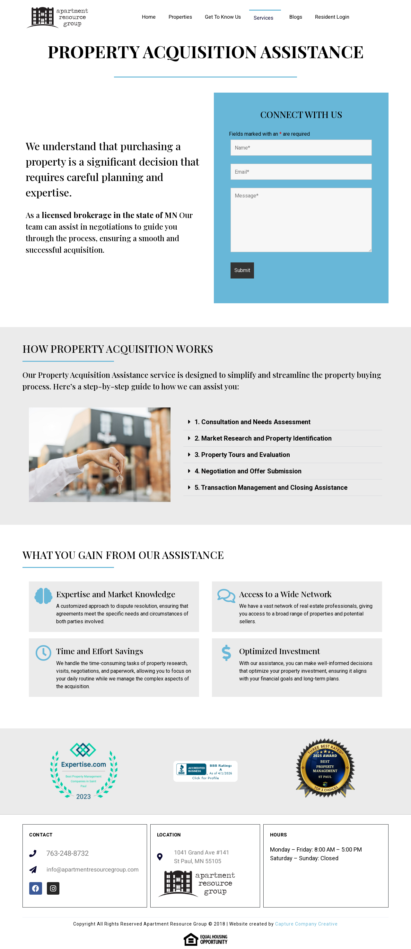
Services (263, 18)
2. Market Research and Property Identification (263, 438)
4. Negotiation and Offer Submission (248, 471)
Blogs (295, 17)
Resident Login (332, 17)
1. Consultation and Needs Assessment (252, 422)
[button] (282, 422)
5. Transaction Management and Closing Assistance (271, 487)
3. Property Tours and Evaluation (242, 455)
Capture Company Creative (306, 923)
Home (149, 17)
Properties (180, 17)
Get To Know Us (223, 17)
